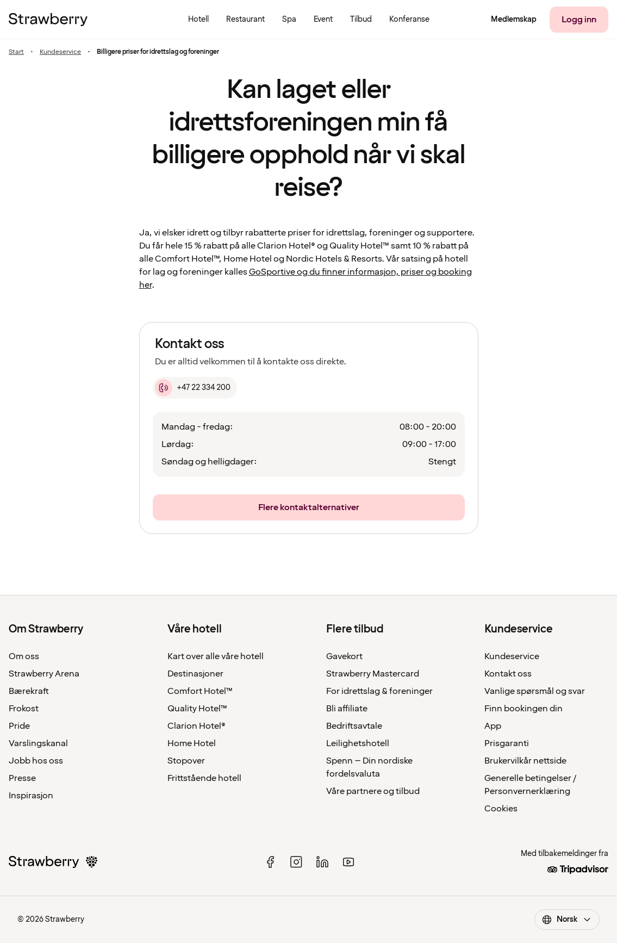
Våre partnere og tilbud (373, 791)
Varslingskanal (38, 743)
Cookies (501, 809)
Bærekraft (29, 691)
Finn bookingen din (523, 709)
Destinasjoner (195, 674)
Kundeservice (60, 52)
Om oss (24, 656)
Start (16, 52)
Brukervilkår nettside (525, 761)
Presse (22, 778)
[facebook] (270, 861)
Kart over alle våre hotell (215, 656)
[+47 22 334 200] (195, 388)
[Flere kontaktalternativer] (309, 507)
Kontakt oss (508, 674)
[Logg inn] (579, 20)
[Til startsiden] (48, 19)
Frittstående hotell (204, 778)
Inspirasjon (31, 796)
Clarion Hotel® (196, 726)
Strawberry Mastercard (372, 674)
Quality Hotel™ (197, 709)
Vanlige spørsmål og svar (534, 691)
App (492, 726)
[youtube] (348, 861)
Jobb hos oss (36, 761)
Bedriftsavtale (354, 726)
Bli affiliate (346, 709)
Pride (19, 726)
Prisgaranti (506, 743)
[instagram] (296, 861)
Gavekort (344, 656)
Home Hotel (191, 743)
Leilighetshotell (357, 743)
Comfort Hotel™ (200, 691)
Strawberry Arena (44, 674)
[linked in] (322, 861)
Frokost (24, 709)
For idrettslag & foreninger (379, 691)
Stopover (186, 761)
